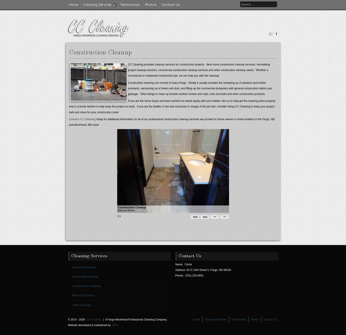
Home (73, 4)
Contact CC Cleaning (82, 119)
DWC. (115, 325)
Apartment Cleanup (84, 267)
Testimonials (130, 4)
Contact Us (170, 4)
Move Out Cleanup (83, 295)
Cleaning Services (97, 4)
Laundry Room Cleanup (86, 286)
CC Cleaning (94, 319)
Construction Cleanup (85, 276)
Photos (151, 4)
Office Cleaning (81, 305)
